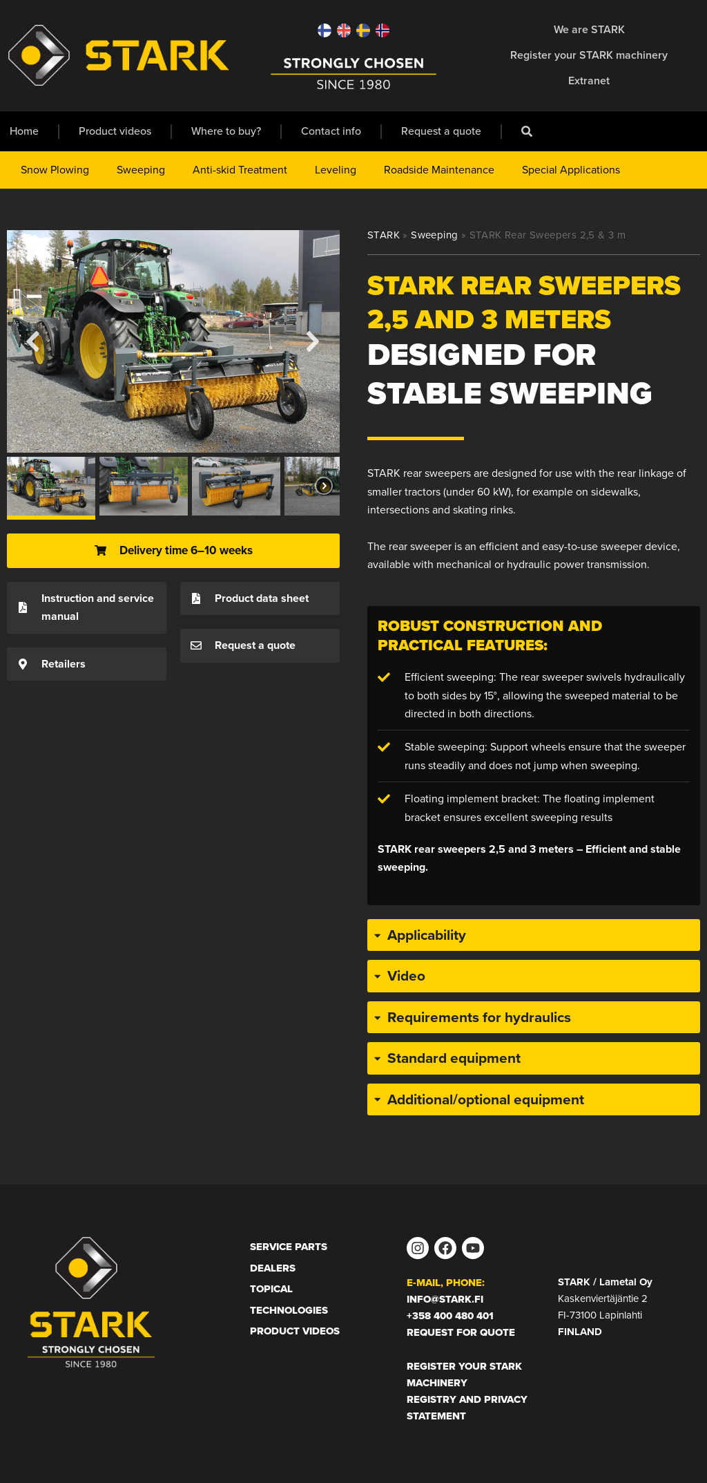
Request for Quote (461, 1332)
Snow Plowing (55, 170)
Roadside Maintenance (439, 170)
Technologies (289, 1310)
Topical (271, 1288)
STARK (383, 235)
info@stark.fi (445, 1299)
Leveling (335, 170)
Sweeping (141, 170)
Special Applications (571, 170)
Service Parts (288, 1246)
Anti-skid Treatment (240, 170)
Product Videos (295, 1331)
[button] (33, 341)
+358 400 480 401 (450, 1315)
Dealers (273, 1268)
